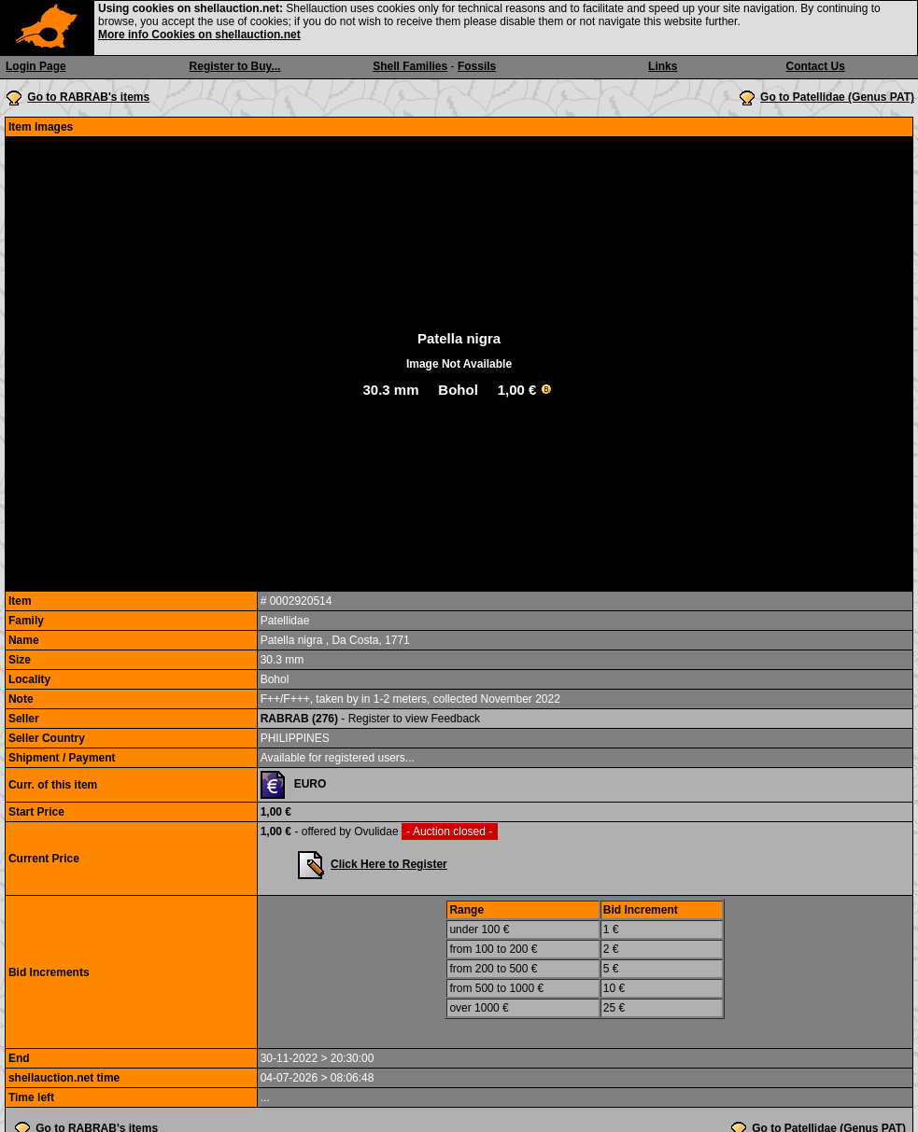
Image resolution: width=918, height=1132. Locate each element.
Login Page (36, 66)
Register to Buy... (235, 66)
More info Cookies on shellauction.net (199, 34)
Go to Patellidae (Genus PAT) (837, 97)
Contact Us (815, 66)
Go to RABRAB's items (88, 97)
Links (662, 66)
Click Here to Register (389, 864)
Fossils (477, 66)
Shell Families (410, 66)
